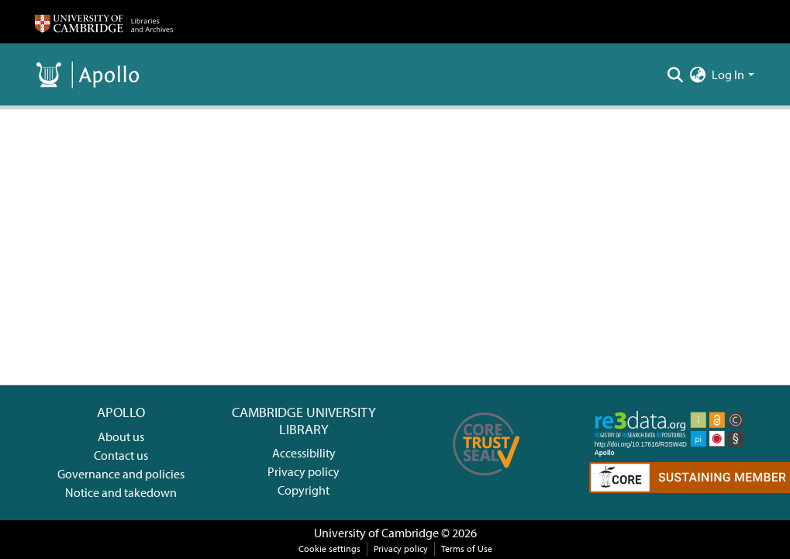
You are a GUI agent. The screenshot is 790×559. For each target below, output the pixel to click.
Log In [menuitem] (728, 74)
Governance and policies (121, 473)
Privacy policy (303, 471)
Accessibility (304, 453)
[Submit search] (675, 74)
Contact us (121, 455)
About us (121, 436)
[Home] (104, 21)
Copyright (303, 490)
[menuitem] (697, 74)
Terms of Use (466, 548)
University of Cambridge (376, 532)
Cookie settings (329, 548)
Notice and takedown (121, 492)
